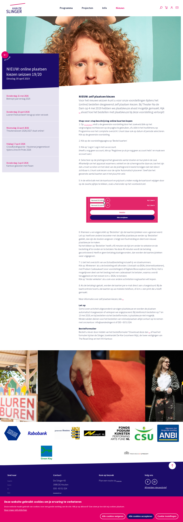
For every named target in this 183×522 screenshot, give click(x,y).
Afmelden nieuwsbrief (156, 491)
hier (81, 112)
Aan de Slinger (15, 8)
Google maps (122, 484)
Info (104, 8)
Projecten (87, 8)
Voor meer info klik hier (15, 509)
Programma (66, 8)
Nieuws (120, 8)
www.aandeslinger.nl (93, 128)
